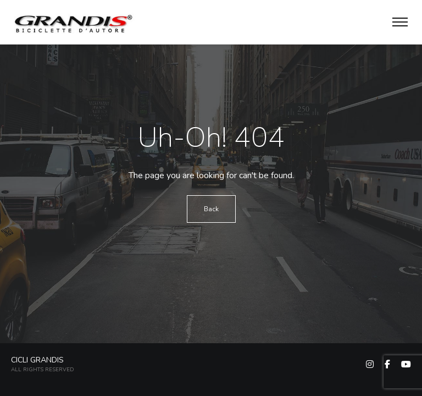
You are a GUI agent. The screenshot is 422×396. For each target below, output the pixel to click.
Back (211, 209)
